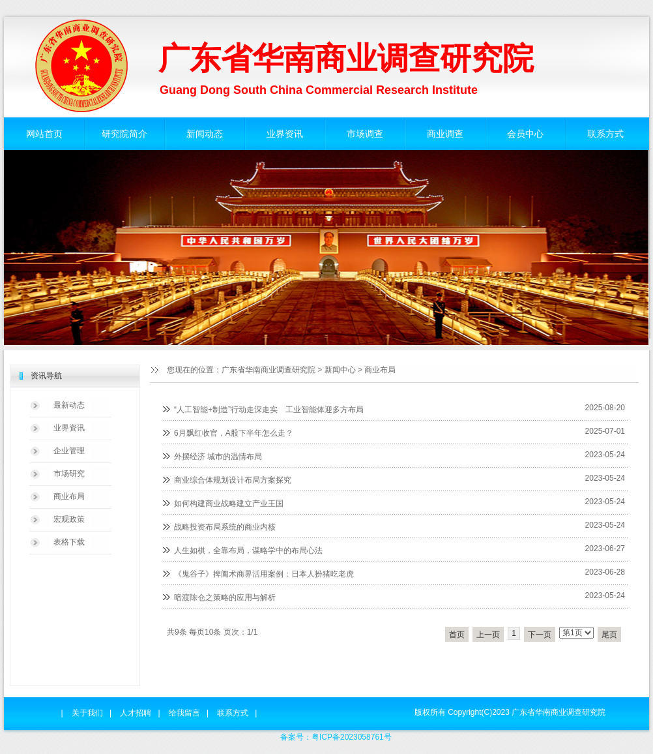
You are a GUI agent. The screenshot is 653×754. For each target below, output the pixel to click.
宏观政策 (69, 519)
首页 (457, 634)
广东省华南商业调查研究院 (268, 369)
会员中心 (525, 133)
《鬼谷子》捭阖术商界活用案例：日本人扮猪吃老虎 (264, 574)
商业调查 (445, 133)
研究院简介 (124, 133)
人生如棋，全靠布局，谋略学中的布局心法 (248, 550)
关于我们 (87, 712)
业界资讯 (285, 133)
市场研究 (69, 473)
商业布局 (380, 369)
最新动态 (69, 405)
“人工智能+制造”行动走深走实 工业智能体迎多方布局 (269, 409)
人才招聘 (135, 712)
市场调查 (365, 133)
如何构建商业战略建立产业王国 (228, 503)
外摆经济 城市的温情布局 (218, 456)
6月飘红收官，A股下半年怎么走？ (233, 433)
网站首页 (44, 133)
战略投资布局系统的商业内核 (225, 527)
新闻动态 (204, 133)
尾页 (609, 634)
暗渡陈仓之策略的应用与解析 (225, 597)
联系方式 (605, 133)
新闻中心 (340, 369)
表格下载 (69, 542)
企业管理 (69, 450)
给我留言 (184, 712)
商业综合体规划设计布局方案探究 (232, 480)
